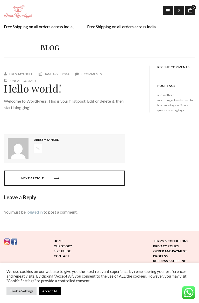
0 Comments (88, 74)
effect (169, 95)
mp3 (179, 105)
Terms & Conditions (170, 241)
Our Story (63, 246)
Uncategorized (23, 81)
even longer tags (168, 100)
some (169, 110)
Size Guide (62, 251)
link (159, 105)
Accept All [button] (50, 291)
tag (176, 110)
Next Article (40, 178)
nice (185, 105)
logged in (34, 211)
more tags (169, 105)
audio (161, 95)
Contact (62, 256)
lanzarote (186, 100)
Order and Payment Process (170, 253)
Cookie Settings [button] (21, 291)
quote (161, 110)
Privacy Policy (166, 246)
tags (181, 110)
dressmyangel (21, 74)
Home (58, 241)
